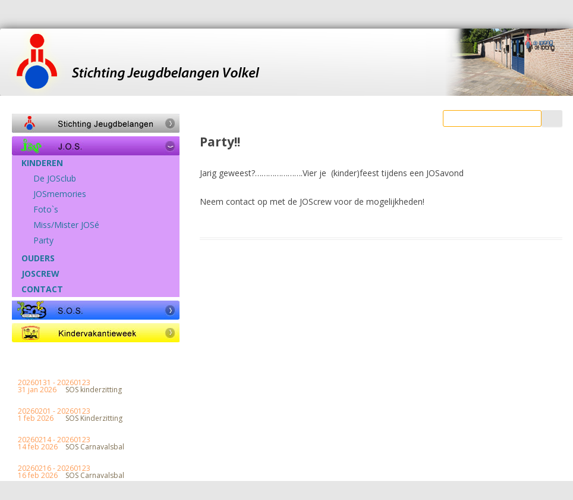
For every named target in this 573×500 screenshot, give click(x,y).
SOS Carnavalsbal (94, 447)
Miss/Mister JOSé (66, 225)
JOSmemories (59, 194)
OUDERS (38, 258)
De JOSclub (54, 178)
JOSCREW (40, 274)
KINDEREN (42, 163)
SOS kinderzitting (93, 389)
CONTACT (42, 289)
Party (43, 240)
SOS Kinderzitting (93, 418)
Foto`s (45, 209)
